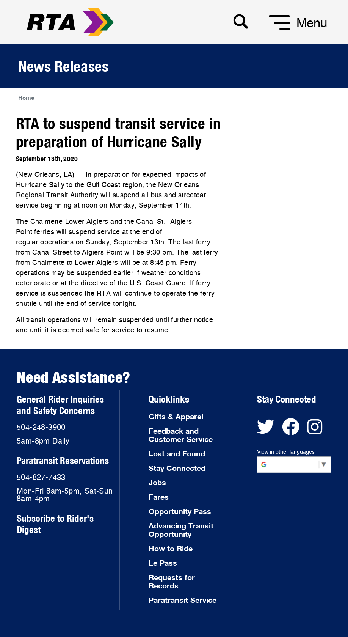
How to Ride (171, 548)
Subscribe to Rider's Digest (55, 523)
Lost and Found (177, 453)
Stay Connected (177, 467)
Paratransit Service (182, 599)
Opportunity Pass (180, 511)
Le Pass (163, 562)
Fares (159, 496)
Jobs (157, 482)
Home (26, 97)
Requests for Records (172, 581)
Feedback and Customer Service (181, 435)
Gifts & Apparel (176, 416)
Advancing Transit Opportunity (181, 529)
